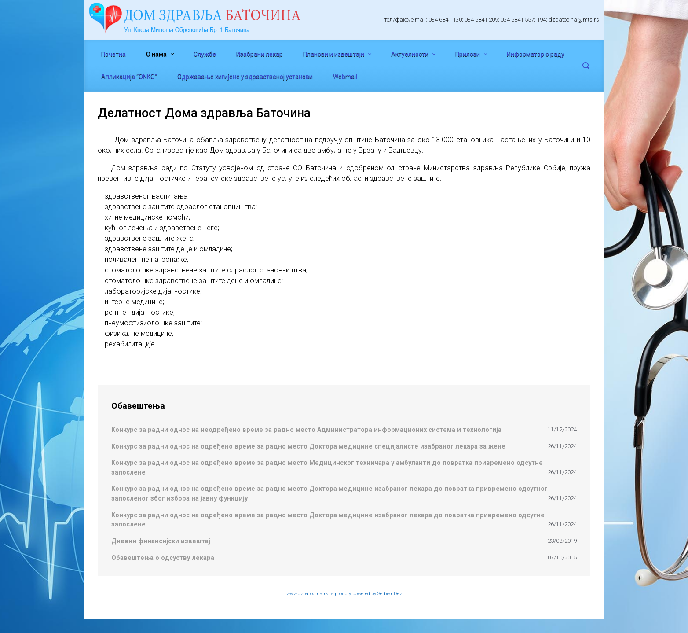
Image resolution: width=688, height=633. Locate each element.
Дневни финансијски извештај (160, 541)
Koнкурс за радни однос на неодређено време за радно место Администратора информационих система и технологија (306, 430)
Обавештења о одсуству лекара (162, 558)
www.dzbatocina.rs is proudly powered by (331, 593)
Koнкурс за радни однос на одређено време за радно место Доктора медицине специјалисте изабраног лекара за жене (308, 446)
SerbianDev (389, 593)
